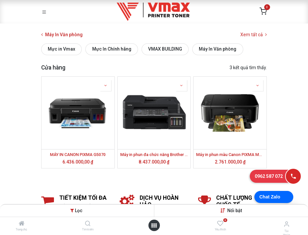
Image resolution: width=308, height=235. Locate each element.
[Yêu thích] (220, 223)
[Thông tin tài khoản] (286, 224)
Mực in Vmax (61, 49)
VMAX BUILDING (165, 49)
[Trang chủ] (22, 224)
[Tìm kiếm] (88, 224)
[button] (234, 210)
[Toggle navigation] (44, 12)
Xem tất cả (253, 34)
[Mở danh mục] (154, 225)
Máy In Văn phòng (217, 49)
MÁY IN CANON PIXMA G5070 (78, 154)
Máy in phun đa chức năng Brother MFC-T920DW (154, 154)
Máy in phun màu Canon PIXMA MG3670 (230, 154)
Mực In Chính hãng (111, 49)
